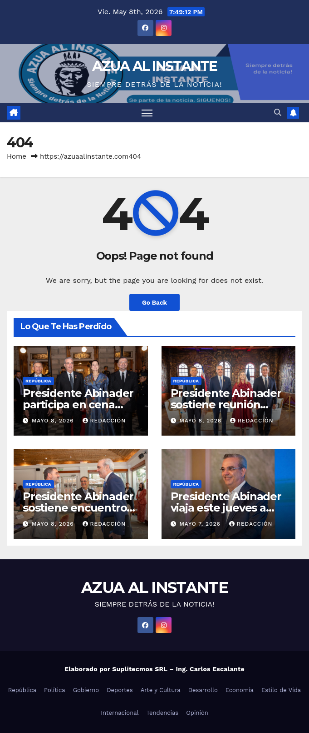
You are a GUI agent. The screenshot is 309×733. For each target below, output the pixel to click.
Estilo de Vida (281, 690)
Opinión (197, 712)
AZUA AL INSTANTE (154, 66)
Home (16, 156)
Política (54, 690)
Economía (240, 690)
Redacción (104, 420)
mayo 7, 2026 (200, 524)
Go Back (154, 302)
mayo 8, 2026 (54, 420)
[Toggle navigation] (147, 112)
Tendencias (163, 712)
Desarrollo (203, 690)
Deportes (120, 690)
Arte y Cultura (161, 690)
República (38, 380)
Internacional (119, 712)
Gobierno (86, 690)
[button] (277, 112)
